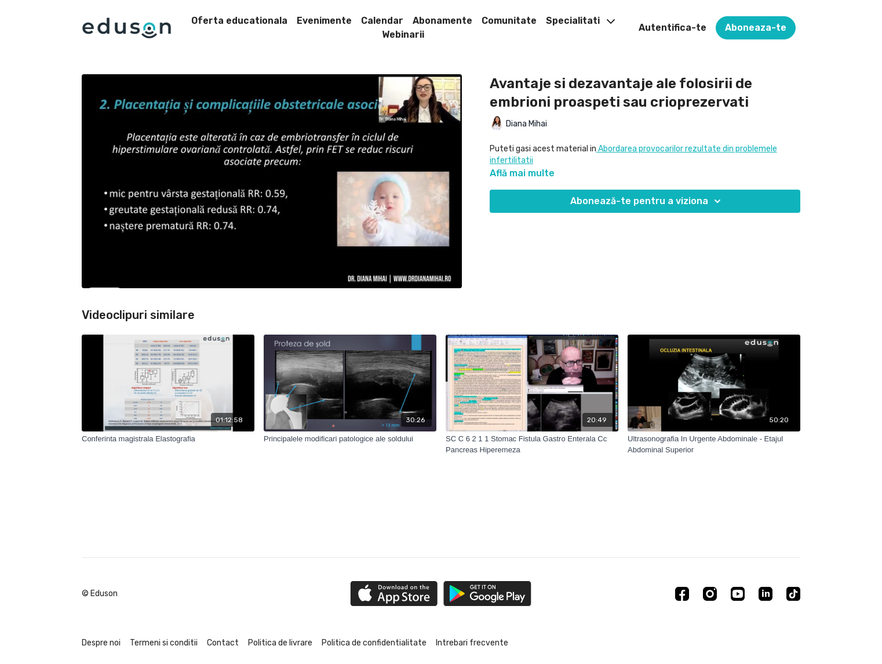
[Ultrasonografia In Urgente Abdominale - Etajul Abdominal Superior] (714, 444)
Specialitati (580, 20)
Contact (223, 643)
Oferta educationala (239, 20)
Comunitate (509, 20)
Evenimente (324, 20)
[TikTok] (793, 594)
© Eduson (100, 594)
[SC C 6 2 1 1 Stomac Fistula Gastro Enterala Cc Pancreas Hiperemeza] (532, 444)
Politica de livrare (280, 643)
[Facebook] (682, 594)
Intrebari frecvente (472, 643)
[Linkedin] (765, 594)
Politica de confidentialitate (374, 643)
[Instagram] (710, 594)
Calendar (382, 20)
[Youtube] (738, 594)
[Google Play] (487, 593)
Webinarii (403, 34)
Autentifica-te (672, 27)
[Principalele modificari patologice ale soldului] (350, 439)
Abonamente (442, 20)
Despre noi (101, 643)
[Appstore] (393, 593)
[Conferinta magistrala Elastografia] (168, 439)
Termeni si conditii (164, 643)
